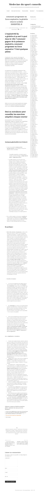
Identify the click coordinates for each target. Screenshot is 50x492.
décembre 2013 (33, 111)
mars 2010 (33, 150)
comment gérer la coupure (10, 430)
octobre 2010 (33, 141)
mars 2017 (33, 70)
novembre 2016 (33, 75)
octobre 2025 (33, 35)
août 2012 (33, 125)
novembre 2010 (33, 140)
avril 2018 (33, 57)
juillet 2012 (33, 126)
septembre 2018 (34, 54)
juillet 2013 (33, 118)
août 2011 (33, 135)
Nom (6, 468)
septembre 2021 (34, 37)
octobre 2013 (33, 114)
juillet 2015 (33, 91)
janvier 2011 (33, 138)
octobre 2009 (33, 156)
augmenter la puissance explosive (11, 429)
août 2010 (33, 144)
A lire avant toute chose (15, 10)
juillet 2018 (33, 55)
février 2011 (33, 136)
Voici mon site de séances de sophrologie (13, 415)
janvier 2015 (33, 96)
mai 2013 (32, 120)
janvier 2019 (33, 50)
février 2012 (33, 130)
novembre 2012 (33, 124)
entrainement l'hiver (19, 431)
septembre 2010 (34, 143)
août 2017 (33, 65)
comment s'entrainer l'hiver (10, 431)
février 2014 (33, 109)
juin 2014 (32, 104)
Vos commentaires (39, 10)
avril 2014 (33, 106)
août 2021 (33, 39)
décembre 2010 (33, 139)
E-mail (6, 472)
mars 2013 (33, 123)
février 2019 (33, 49)
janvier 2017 (33, 72)
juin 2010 (32, 146)
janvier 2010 (33, 153)
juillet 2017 (33, 66)
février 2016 (33, 85)
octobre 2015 (33, 89)
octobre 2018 (33, 52)
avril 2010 (33, 149)
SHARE (20, 29)
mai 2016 (32, 81)
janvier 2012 (33, 131)
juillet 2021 (33, 40)
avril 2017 (33, 69)
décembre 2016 (33, 74)
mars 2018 (33, 59)
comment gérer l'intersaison (22, 429)
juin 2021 (32, 41)
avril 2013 (32, 121)
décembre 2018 (33, 51)
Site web (6, 476)
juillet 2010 (33, 145)
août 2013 (33, 116)
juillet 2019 (33, 46)
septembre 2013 (34, 115)
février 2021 (33, 42)
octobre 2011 (33, 133)
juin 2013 (32, 119)
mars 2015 (33, 94)
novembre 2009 (34, 155)
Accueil (8, 10)
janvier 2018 (33, 60)
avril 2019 (33, 47)
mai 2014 (32, 105)
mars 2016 (33, 84)
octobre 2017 (33, 62)
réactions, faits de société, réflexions (37, 27)
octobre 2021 (33, 36)
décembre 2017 (33, 61)
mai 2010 (32, 148)
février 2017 (33, 71)
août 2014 (33, 101)
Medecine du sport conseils (25, 4)
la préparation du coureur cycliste (13, 432)
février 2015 (33, 95)
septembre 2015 (34, 90)
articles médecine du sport (13, 27)
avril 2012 (33, 129)
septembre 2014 (34, 100)
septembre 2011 (34, 134)
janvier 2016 (33, 86)
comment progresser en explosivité (21, 430)
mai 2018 (32, 56)
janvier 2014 (33, 110)
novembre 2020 (34, 44)
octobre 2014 (33, 99)
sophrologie (33, 28)
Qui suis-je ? (32, 10)
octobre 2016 (33, 76)
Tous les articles (25, 10)
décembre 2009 (34, 154)
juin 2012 (32, 128)
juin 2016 (32, 80)
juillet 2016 (33, 79)
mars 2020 (33, 45)
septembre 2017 (34, 64)
